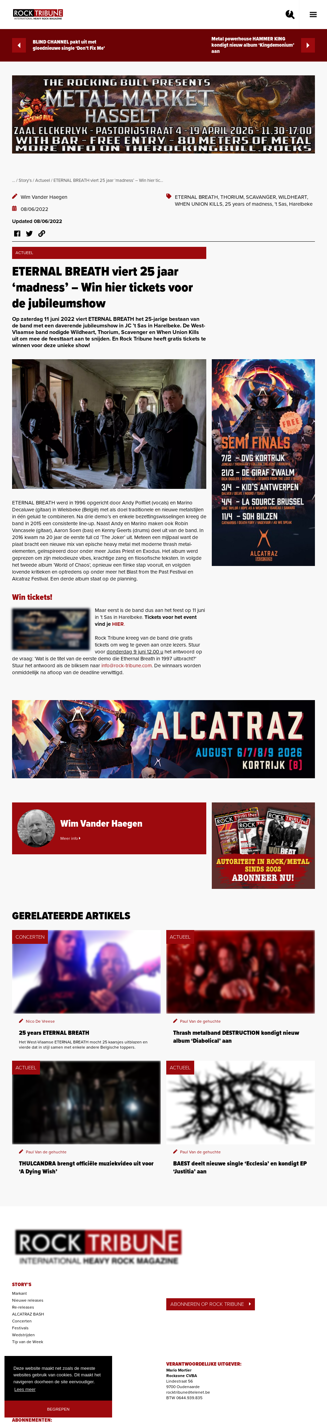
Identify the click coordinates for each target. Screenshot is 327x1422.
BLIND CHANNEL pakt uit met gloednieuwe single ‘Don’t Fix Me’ (58, 45)
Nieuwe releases (27, 1300)
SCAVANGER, (262, 197)
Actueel (42, 180)
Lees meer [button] (25, 1389)
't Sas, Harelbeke (294, 204)
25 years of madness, (250, 204)
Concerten (22, 1321)
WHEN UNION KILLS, (200, 204)
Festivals (20, 1328)
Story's (25, 180)
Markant (19, 1293)
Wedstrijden (23, 1334)
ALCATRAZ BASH (28, 1314)
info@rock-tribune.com (126, 665)
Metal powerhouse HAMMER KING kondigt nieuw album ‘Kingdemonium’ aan (263, 45)
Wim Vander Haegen (44, 197)
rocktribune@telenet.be (188, 1392)
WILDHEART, (293, 197)
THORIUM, (233, 197)
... (13, 180)
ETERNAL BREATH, (197, 197)
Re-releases (23, 1307)
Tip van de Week (27, 1341)
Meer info (70, 838)
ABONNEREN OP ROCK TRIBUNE (210, 1304)
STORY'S (21, 1285)
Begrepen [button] (58, 1409)
